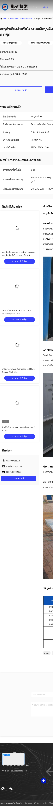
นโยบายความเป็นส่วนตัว (11, 803)
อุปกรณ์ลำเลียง (26, 19)
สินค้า (46, 7)
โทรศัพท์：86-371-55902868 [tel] (15, 765)
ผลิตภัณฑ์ (14, 19)
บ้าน (34, 7)
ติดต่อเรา (21, 90)
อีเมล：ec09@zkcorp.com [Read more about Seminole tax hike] (14, 771)
